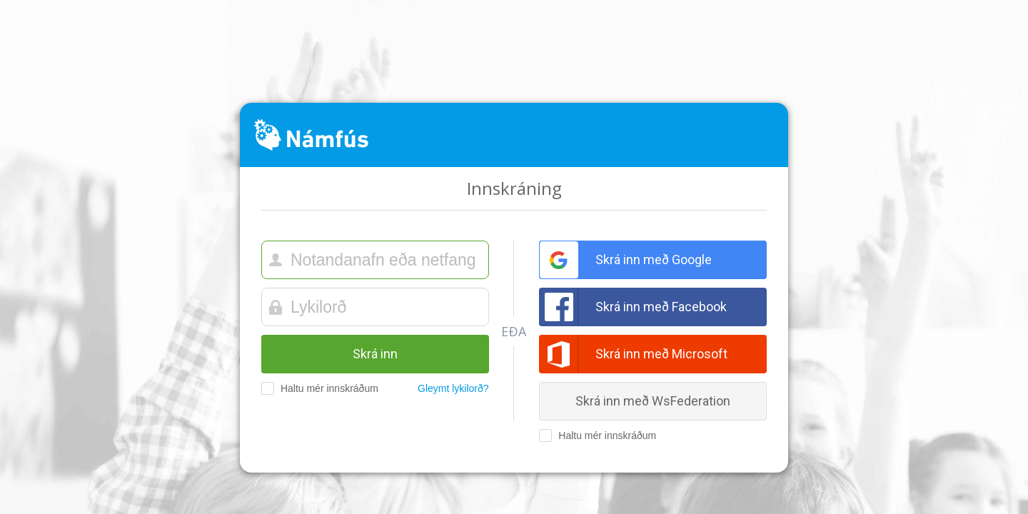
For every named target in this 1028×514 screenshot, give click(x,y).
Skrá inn (375, 353)
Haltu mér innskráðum (315, 388)
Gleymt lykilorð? (453, 388)
